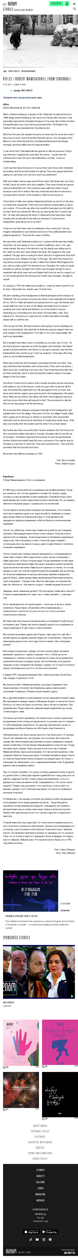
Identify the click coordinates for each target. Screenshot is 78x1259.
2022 (76, 1118)
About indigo (40, 1126)
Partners (40, 1137)
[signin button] (66, 3)
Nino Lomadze (27, 90)
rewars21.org (40, 1221)
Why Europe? (8, 1002)
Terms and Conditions (40, 1153)
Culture (40, 1182)
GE (74, 4)
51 (7, 1109)
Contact (40, 1148)
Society (40, 1176)
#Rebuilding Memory (28, 71)
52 (46, 1066)
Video (40, 1188)
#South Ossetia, (14, 71)
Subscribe (56, 3)
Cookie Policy (40, 1158)
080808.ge (40, 1214)
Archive (40, 1200)
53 (7, 1067)
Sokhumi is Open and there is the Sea (21, 916)
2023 (37, 1067)
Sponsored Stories (16, 938)
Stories (8, 10)
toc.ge (40, 1217)
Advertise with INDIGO (40, 1142)
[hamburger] (4, 3)
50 (46, 1119)
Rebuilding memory (23, 10)
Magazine (40, 1194)
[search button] (74, 9)
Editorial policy (40, 1131)
